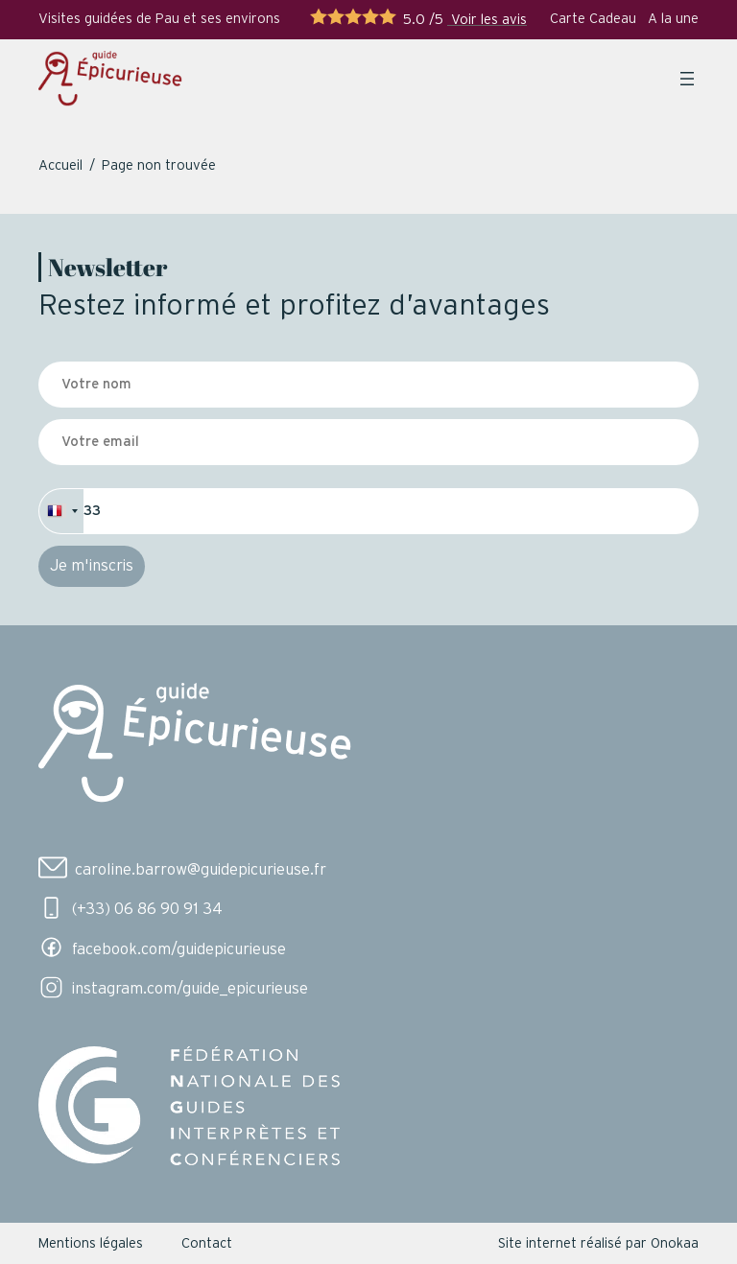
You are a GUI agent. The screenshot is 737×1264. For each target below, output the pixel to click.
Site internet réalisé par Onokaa (598, 1243)
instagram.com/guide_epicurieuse (190, 988)
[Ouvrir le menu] (687, 78)
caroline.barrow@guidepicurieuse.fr (200, 870)
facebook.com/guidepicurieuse (179, 949)
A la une (673, 19)
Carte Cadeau (593, 19)
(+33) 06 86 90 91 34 (147, 909)
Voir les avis (487, 19)
